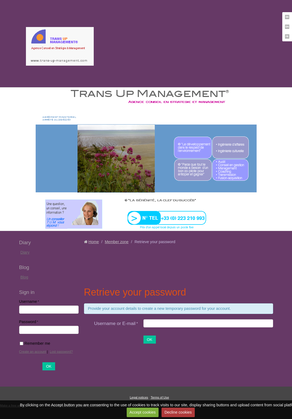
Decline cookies (178, 412)
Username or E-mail (115, 323)
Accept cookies (142, 412)
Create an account (32, 352)
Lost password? (61, 352)
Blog (24, 277)
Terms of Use (160, 397)
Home (94, 242)
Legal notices (139, 397)
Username (28, 301)
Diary (25, 252)
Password (27, 322)
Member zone (117, 242)
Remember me (35, 343)
